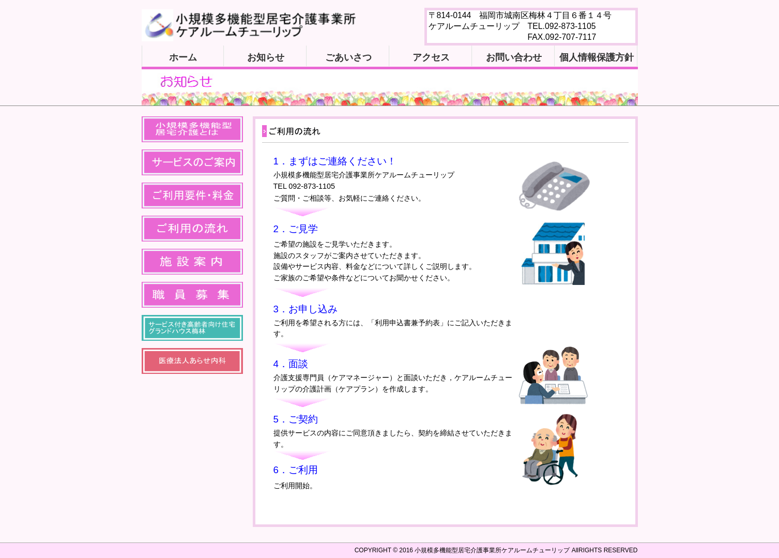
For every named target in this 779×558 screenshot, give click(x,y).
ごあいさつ (348, 57)
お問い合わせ (514, 57)
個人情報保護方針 (596, 57)
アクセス (431, 57)
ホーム (183, 57)
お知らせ (265, 57)
